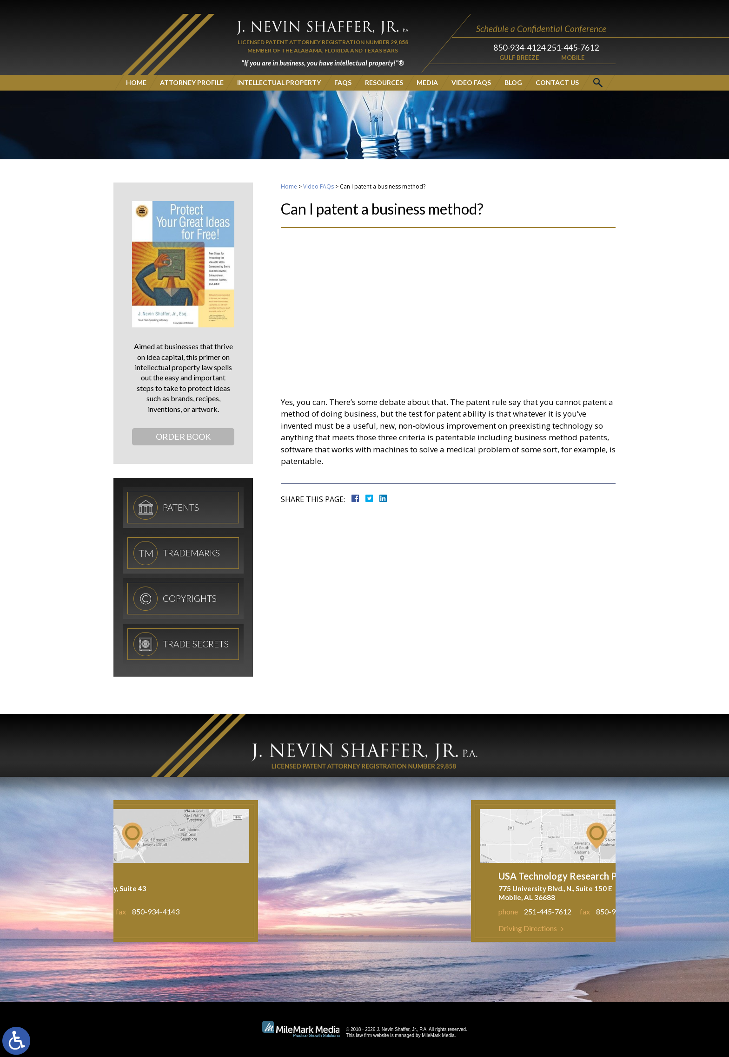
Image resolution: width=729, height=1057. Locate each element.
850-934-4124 (510, 33)
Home (136, 68)
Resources (384, 68)
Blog (513, 68)
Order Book (183, 436)
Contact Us (557, 68)
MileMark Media (438, 1035)
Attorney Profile (192, 68)
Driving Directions (598, 928)
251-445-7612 (573, 33)
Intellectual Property (279, 68)
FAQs (342, 68)
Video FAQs (471, 68)
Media (427, 68)
